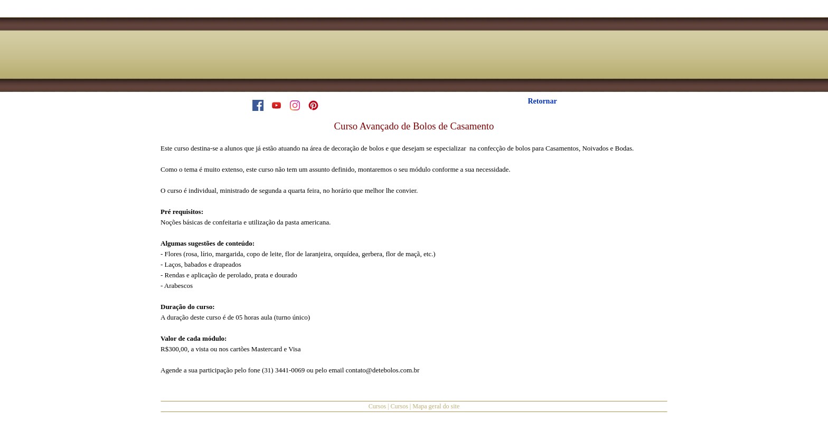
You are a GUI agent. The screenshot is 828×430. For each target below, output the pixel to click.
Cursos (377, 406)
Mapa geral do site (435, 406)
